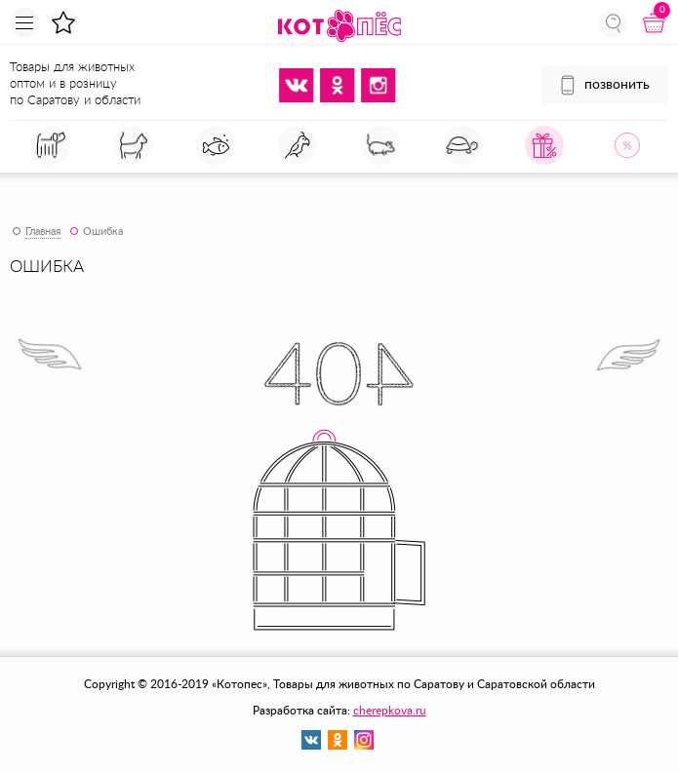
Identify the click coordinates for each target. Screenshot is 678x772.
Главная (42, 231)
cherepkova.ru (389, 711)
